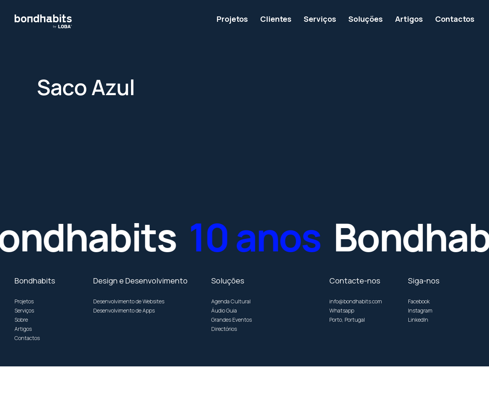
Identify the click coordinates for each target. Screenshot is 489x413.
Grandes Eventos (231, 319)
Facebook (419, 301)
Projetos (24, 301)
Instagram (420, 310)
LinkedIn (418, 319)
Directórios (224, 328)
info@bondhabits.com (355, 301)
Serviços (24, 310)
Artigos (23, 328)
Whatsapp (341, 310)
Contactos (27, 338)
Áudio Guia (224, 310)
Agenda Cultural (231, 301)
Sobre (21, 319)
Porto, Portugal (347, 319)
